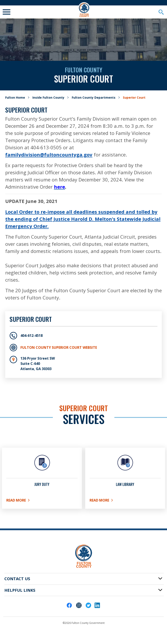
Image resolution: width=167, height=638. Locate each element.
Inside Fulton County (48, 97)
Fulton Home (15, 97)
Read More (22, 501)
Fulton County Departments (93, 97)
